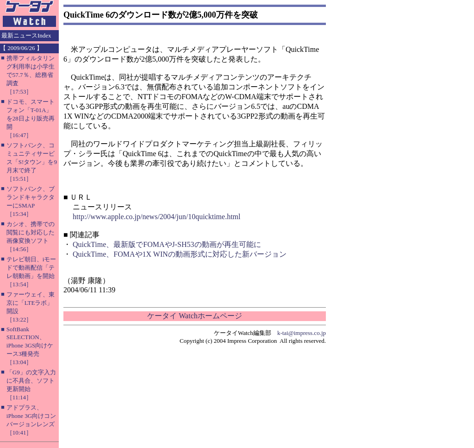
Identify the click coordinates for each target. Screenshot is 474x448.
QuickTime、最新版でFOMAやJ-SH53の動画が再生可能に (167, 244)
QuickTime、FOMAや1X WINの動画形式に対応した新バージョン (180, 254)
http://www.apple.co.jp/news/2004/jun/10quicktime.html (156, 217)
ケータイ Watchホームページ (194, 316)
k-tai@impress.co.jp (301, 332)
